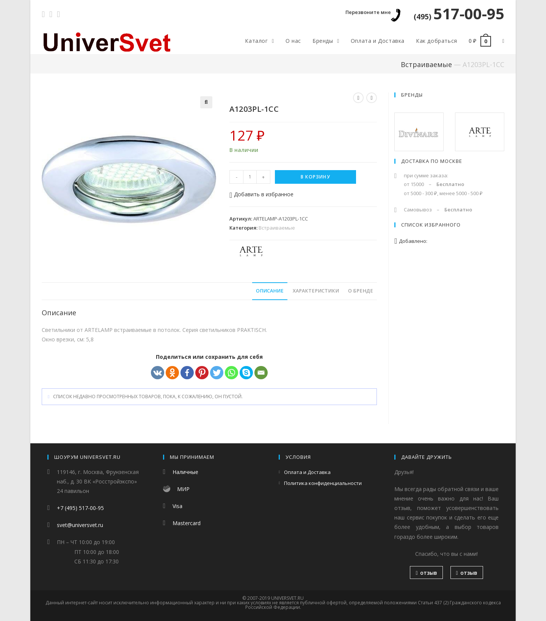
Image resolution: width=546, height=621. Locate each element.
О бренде (360, 291)
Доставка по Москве (431, 161)
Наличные (185, 472)
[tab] (269, 291)
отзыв (426, 572)
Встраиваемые (426, 64)
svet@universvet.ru (80, 525)
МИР (183, 489)
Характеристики (316, 291)
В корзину (315, 177)
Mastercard (187, 523)
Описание (270, 291)
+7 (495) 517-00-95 (80, 508)
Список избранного (431, 224)
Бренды (412, 94)
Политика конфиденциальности (323, 483)
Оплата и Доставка (307, 472)
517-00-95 (459, 13)
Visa (177, 506)
